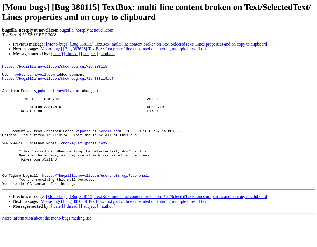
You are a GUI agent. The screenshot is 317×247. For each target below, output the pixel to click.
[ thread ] (72, 53)
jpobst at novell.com (34, 76)
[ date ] (57, 53)
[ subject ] (89, 53)
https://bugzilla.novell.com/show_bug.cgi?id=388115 (54, 67)
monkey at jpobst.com (84, 159)
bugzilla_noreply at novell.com (86, 30)
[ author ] (107, 53)
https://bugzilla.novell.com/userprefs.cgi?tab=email (95, 198)
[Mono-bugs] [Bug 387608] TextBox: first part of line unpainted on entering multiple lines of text (123, 49)
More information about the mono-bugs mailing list (46, 242)
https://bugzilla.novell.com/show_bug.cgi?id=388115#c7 (57, 81)
